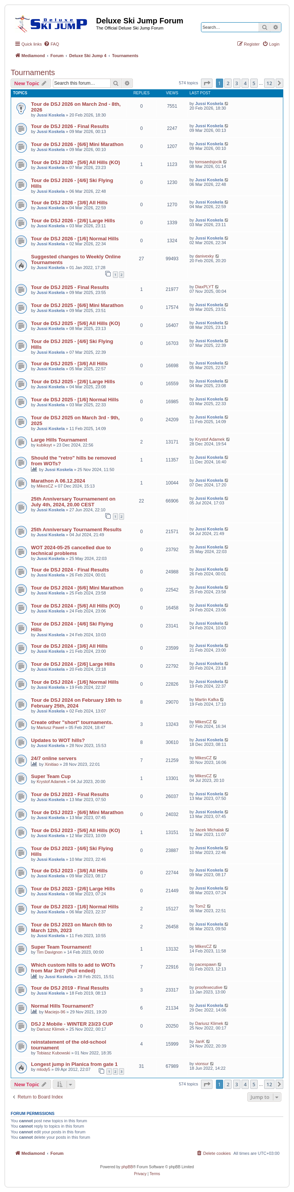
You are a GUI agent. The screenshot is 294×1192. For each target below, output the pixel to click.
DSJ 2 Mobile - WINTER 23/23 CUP (72, 1024)
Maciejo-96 (55, 1012)
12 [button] (269, 83)
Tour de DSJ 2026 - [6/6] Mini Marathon (77, 144)
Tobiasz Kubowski (53, 1053)
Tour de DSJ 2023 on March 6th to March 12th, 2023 (71, 927)
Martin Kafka (207, 699)
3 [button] (236, 83)
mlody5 (43, 1069)
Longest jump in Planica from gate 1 (74, 1064)
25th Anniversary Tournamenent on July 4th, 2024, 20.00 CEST (73, 501)
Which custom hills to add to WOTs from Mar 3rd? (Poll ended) (73, 968)
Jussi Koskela (51, 115)
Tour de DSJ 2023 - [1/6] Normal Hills (75, 907)
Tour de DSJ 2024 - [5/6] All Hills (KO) (75, 606)
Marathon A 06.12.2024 (58, 481)
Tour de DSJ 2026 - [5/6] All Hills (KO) (75, 162)
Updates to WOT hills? (58, 740)
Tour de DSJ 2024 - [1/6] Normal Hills (75, 682)
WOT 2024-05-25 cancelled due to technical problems (71, 550)
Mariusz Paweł (50, 727)
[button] (206, 83)
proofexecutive (209, 987)
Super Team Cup (51, 776)
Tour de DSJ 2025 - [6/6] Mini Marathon (77, 305)
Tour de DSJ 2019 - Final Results (70, 988)
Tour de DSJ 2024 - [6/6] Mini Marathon (77, 588)
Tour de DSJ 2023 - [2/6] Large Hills (73, 889)
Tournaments (33, 72)
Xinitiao (52, 764)
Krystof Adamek (210, 439)
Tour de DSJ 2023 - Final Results (70, 794)
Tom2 (200, 906)
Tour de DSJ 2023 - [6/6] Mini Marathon (77, 812)
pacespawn (206, 964)
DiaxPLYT (204, 286)
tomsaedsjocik (208, 161)
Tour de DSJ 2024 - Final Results (70, 570)
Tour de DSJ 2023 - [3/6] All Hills (69, 870)
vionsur (202, 1063)
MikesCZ (45, 486)
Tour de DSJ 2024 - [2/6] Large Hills (73, 664)
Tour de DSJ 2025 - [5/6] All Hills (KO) (75, 323)
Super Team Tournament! (61, 947)
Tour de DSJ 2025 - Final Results (70, 287)
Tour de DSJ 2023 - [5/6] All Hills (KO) (75, 830)
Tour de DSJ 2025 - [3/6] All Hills (69, 363)
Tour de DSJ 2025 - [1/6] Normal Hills (75, 399)
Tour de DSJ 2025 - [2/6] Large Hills (73, 381)
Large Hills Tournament (59, 440)
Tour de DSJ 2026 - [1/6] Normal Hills (75, 238)
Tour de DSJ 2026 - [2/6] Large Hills (73, 220)
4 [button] (245, 83)
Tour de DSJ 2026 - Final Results (70, 126)
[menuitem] (51, 44)
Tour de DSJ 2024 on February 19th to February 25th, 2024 (76, 703)
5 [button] (254, 83)
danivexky (204, 256)
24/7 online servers (54, 758)
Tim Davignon (49, 952)
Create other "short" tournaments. (72, 722)
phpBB (127, 1167)
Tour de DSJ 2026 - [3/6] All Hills (69, 202)
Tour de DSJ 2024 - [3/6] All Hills (69, 646)
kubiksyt (44, 445)
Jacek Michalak (209, 830)
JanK (200, 1041)
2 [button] (228, 83)
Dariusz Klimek (51, 1029)
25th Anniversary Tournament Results (76, 529)
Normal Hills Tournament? (62, 1006)
